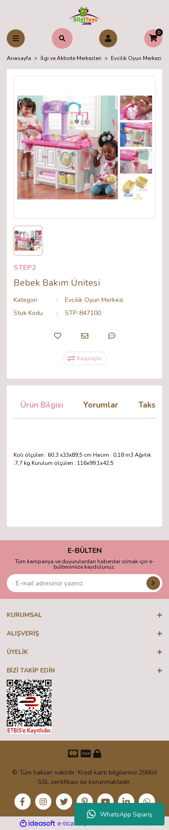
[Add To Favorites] (58, 336)
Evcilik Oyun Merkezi (94, 300)
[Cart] (153, 38)
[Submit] (153, 583)
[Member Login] (108, 38)
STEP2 (25, 268)
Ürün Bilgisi (41, 404)
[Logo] (84, 15)
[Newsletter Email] (84, 583)
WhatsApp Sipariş (119, 814)
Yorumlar (100, 404)
